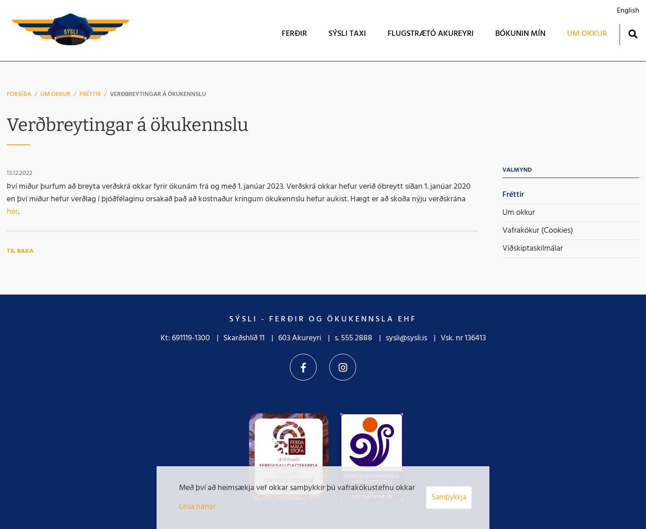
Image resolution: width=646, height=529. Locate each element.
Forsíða (19, 94)
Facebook (303, 367)
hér (12, 211)
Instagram (342, 367)
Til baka (20, 251)
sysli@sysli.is (406, 338)
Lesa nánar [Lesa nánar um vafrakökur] (197, 506)
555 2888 (356, 338)
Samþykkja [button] (449, 497)
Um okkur (55, 94)
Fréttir (90, 94)
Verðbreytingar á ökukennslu (158, 94)
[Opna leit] (633, 34)
